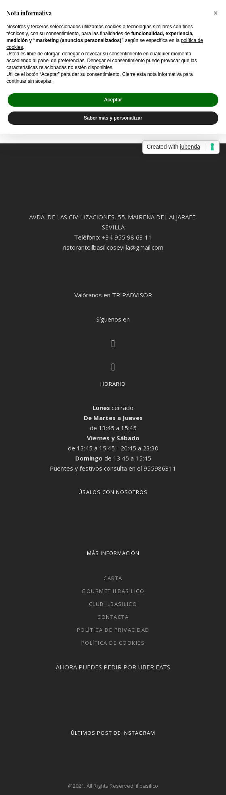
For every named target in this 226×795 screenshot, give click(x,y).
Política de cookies (113, 642)
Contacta (113, 616)
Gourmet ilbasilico (113, 591)
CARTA (113, 578)
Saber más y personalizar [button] (113, 118)
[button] (215, 12)
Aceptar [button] (113, 100)
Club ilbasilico (113, 604)
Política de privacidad (113, 629)
